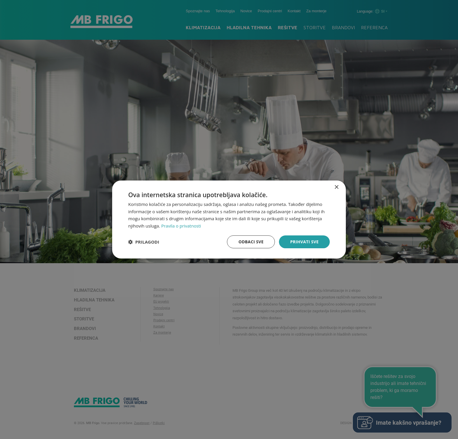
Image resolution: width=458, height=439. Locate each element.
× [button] (336, 187)
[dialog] (229, 219)
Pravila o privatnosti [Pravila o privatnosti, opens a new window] (181, 226)
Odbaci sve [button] (250, 241)
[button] (143, 241)
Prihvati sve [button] (304, 241)
